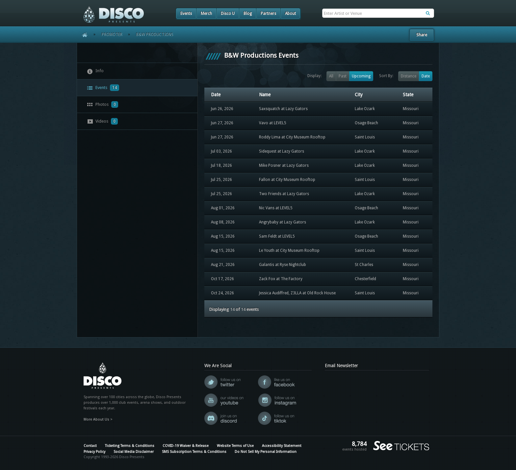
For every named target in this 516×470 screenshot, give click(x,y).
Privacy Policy (94, 452)
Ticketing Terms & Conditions (129, 446)
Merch (206, 13)
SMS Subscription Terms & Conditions (194, 452)
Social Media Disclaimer (134, 452)
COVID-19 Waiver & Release (186, 446)
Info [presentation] (95, 71)
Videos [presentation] (102, 121)
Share (421, 34)
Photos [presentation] (102, 104)
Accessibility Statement (281, 446)
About (290, 13)
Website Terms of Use (235, 446)
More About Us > (98, 419)
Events (186, 13)
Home (82, 34)
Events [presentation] (103, 87)
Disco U (228, 13)
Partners (268, 13)
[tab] (137, 71)
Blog (248, 13)
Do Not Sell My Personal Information (266, 452)
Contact (90, 446)
